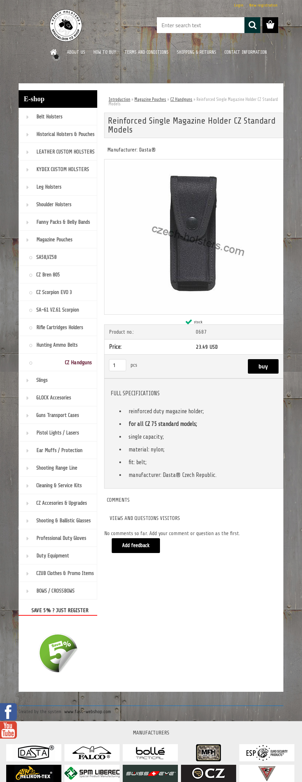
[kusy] (117, 365)
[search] (252, 25)
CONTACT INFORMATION (245, 52)
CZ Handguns (181, 99)
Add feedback (136, 546)
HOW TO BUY (104, 52)
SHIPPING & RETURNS (196, 52)
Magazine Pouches (150, 99)
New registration (263, 5)
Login (238, 5)
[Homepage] (53, 52)
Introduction (119, 99)
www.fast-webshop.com (87, 711)
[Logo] (66, 25)
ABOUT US (76, 52)
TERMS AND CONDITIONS (146, 52)
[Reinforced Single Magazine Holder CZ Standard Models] (193, 162)
